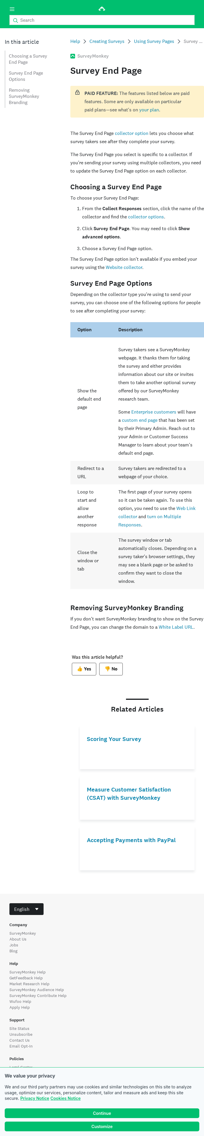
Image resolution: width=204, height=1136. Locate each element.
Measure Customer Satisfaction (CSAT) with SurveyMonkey (129, 794)
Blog (13, 950)
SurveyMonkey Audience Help (36, 989)
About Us (17, 939)
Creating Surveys (107, 41)
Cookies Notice (65, 1098)
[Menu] (12, 9)
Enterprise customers (153, 412)
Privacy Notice (34, 1098)
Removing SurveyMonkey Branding (24, 96)
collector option (131, 133)
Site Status (19, 1028)
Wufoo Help (20, 1001)
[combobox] (26, 909)
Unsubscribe (20, 1034)
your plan (149, 110)
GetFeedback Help (26, 978)
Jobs (13, 945)
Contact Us (19, 1040)
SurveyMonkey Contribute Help (38, 995)
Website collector (124, 267)
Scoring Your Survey (114, 739)
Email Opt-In (21, 1046)
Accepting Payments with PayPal (131, 840)
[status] (137, 102)
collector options (146, 217)
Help (75, 41)
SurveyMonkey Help (27, 972)
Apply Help (19, 1007)
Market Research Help (29, 983)
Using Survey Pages (154, 41)
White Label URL (176, 627)
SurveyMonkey (22, 933)
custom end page (139, 420)
